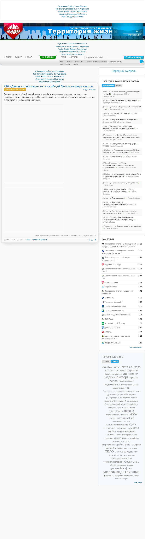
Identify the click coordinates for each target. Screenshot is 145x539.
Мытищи (112, 418)
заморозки (64, 235)
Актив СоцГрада (109, 131)
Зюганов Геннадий (112, 404)
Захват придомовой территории (117, 315)
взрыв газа (134, 378)
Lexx (106, 189)
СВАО (109, 451)
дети (138, 391)
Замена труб (110, 401)
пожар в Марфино (130, 438)
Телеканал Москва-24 (113, 302)
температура (73, 235)
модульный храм (112, 415)
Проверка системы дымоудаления (125, 183)
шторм (125, 479)
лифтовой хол (44, 235)
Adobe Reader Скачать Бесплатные (72, 12)
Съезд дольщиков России (121, 458)
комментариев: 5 (40, 240)
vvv (105, 126)
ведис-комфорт (88, 235)
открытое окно (129, 431)
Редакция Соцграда (113, 265)
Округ (18, 57)
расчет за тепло (130, 448)
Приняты (78, 62)
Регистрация (134, 34)
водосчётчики (117, 156)
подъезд (117, 438)
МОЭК (133, 414)
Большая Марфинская (127, 370)
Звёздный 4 (121, 401)
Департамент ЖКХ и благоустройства (116, 122)
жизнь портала (124, 398)
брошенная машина (113, 374)
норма (80, 235)
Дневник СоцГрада (117, 109)
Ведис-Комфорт (116, 377)
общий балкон (55, 235)
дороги (132, 394)
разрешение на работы (113, 445)
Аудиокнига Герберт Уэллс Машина (72, 6)
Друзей (73, 57)
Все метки (138, 482)
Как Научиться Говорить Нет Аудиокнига (72, 9)
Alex (106, 100)
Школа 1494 (109, 298)
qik (105, 92)
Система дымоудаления (126, 452)
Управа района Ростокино (112, 103)
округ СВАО (133, 428)
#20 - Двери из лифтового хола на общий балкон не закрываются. (49, 86)
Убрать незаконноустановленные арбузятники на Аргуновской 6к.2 (118, 165)
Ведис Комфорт (89, 90)
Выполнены (65, 64)
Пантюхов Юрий (113, 434)
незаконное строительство (117, 425)
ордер (119, 431)
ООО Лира (108, 185)
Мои (63, 57)
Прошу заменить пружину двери (124, 144)
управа (130, 465)
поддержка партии (129, 435)
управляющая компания (121, 472)
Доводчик (111, 394)
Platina (107, 150)
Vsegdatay (108, 135)
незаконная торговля (121, 421)
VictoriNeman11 (110, 163)
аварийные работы (111, 367)
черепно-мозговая (131, 476)
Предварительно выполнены (97, 62)
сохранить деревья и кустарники (124, 120)
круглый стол (122, 408)
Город (28, 57)
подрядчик (108, 438)
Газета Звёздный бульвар (115, 323)
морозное (124, 415)
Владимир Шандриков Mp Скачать (72, 14)
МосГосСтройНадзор (114, 139)
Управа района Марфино (115, 311)
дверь (37, 235)
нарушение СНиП (125, 418)
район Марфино (133, 445)
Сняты (75, 64)
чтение (118, 479)
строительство (115, 455)
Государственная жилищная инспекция (119, 391)
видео (113, 380)
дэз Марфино (111, 398)
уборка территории (118, 465)
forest (106, 113)
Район (8, 57)
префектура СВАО (121, 441)
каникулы (112, 408)
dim (28, 239)
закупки (134, 398)
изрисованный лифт (129, 404)
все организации (135, 347)
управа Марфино (121, 468)
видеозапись (112, 384)
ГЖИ (127, 388)
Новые (69, 62)
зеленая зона (132, 401)
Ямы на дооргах (118, 198)
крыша (132, 407)
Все (61, 62)
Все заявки (48, 57)
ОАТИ (132, 424)
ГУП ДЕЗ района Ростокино (113, 146)
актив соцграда (131, 367)
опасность (112, 431)
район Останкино (114, 448)
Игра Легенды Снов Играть (72, 17)
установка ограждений (113, 476)
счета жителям (129, 455)
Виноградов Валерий (130, 385)
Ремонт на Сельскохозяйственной (125, 100)
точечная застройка (113, 462)
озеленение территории (115, 428)
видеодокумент (126, 381)
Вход (138, 31)
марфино (127, 410)
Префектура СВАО (112, 343)
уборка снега (131, 461)
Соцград (136, 152)
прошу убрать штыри (121, 113)
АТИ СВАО (110, 370)
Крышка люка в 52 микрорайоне (129, 226)
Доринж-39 (122, 394)
